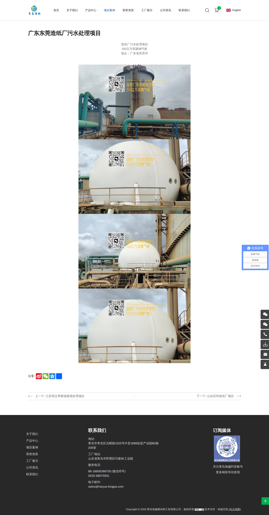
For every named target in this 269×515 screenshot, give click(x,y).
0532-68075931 (98, 475)
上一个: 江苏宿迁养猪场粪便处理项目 (59, 396)
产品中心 (91, 10)
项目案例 (109, 10)
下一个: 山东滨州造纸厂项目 (215, 396)
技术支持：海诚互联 (216, 509)
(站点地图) (234, 509)
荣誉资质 (128, 10)
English (236, 10)
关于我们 (72, 10)
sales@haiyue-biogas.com (106, 486)
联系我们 (184, 10)
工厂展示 (147, 10)
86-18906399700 (100, 471)
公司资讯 (165, 10)
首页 (56, 10)
